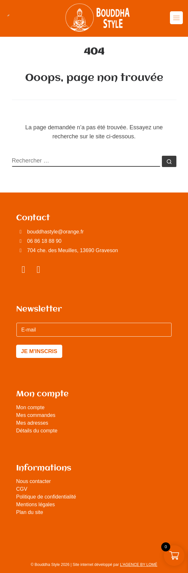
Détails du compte (36, 430)
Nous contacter (33, 481)
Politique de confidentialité (46, 496)
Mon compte (30, 407)
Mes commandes (35, 415)
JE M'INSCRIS (39, 351)
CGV (21, 489)
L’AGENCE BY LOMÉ (138, 564)
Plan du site (29, 512)
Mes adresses (32, 423)
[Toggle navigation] (176, 17)
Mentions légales (35, 504)
